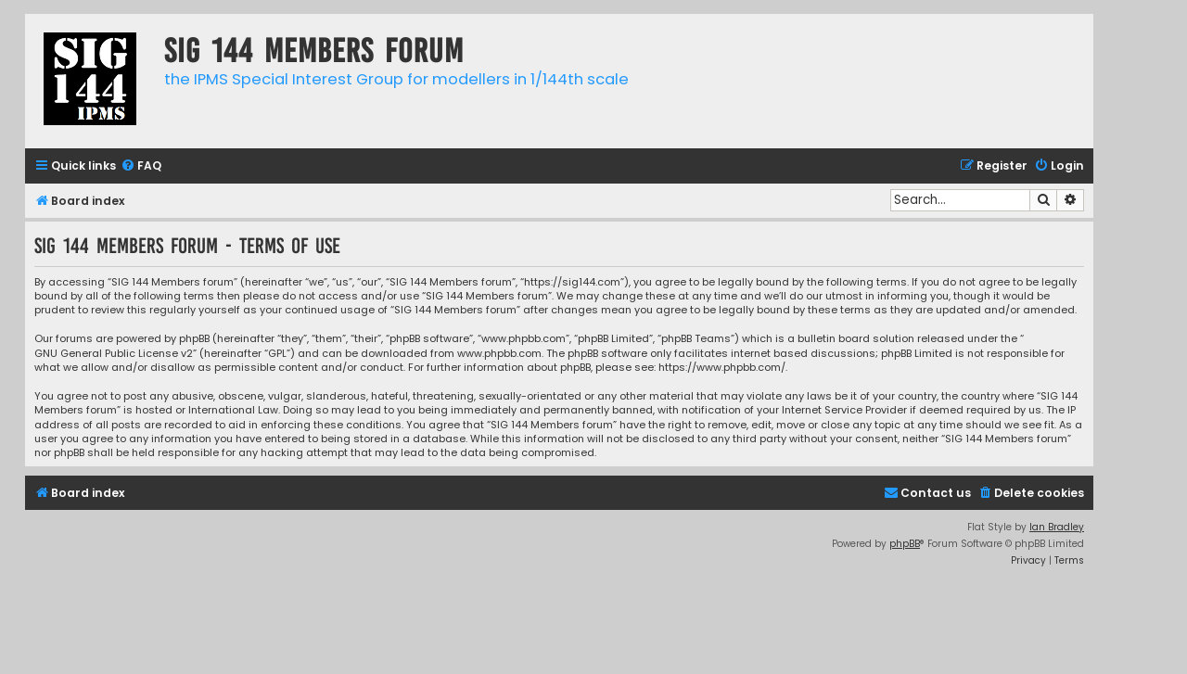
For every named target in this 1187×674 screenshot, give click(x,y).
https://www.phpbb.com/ (721, 368)
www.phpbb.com (499, 354)
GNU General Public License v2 (113, 354)
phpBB (904, 544)
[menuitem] (141, 166)
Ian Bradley (1056, 527)
